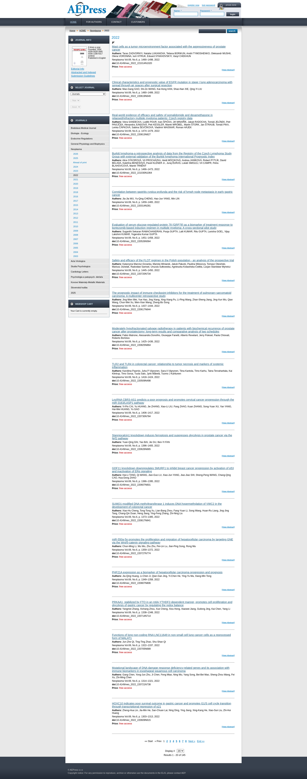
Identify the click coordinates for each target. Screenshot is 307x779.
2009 (74, 231)
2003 (74, 256)
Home (72, 30)
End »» (200, 741)
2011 (74, 222)
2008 (74, 235)
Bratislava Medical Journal (83, 128)
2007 (74, 239)
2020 (74, 184)
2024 (74, 167)
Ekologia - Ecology (80, 133)
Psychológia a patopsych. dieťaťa (87, 277)
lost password (208, 5)
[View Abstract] (228, 70)
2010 (74, 226)
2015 (74, 205)
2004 (74, 252)
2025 (74, 158)
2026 (74, 154)
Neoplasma (95, 30)
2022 (74, 175)
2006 (74, 243)
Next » (191, 741)
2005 (74, 248)
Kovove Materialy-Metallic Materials (88, 282)
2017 (74, 201)
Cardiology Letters (79, 271)
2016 (74, 196)
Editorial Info (77, 69)
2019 (74, 188)
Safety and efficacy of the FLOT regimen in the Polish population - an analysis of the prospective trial (173, 260)
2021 (74, 179)
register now (193, 5)
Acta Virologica (78, 261)
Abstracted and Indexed (83, 72)
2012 (74, 218)
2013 (74, 213)
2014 (74, 209)
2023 (74, 171)
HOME (82, 30)
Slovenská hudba (79, 287)
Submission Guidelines (83, 76)
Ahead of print (79, 162)
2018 (74, 192)
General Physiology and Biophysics (88, 144)
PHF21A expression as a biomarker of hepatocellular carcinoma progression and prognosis (167, 572)
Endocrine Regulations (82, 138)
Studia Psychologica (80, 266)
